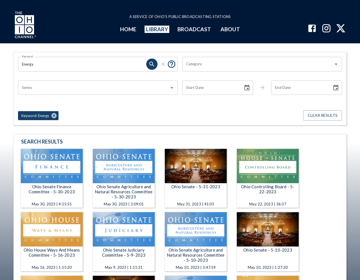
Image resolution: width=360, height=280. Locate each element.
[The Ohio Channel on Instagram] (326, 28)
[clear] (163, 64)
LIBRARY (157, 29)
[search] (152, 64)
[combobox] (258, 64)
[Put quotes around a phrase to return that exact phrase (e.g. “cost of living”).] (171, 64)
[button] (38, 115)
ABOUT (230, 29)
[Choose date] (247, 87)
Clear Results (322, 115)
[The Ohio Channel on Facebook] (312, 28)
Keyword (27, 56)
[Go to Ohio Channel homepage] (24, 25)
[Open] (336, 64)
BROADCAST (194, 29)
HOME (128, 29)
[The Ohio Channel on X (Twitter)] (341, 28)
